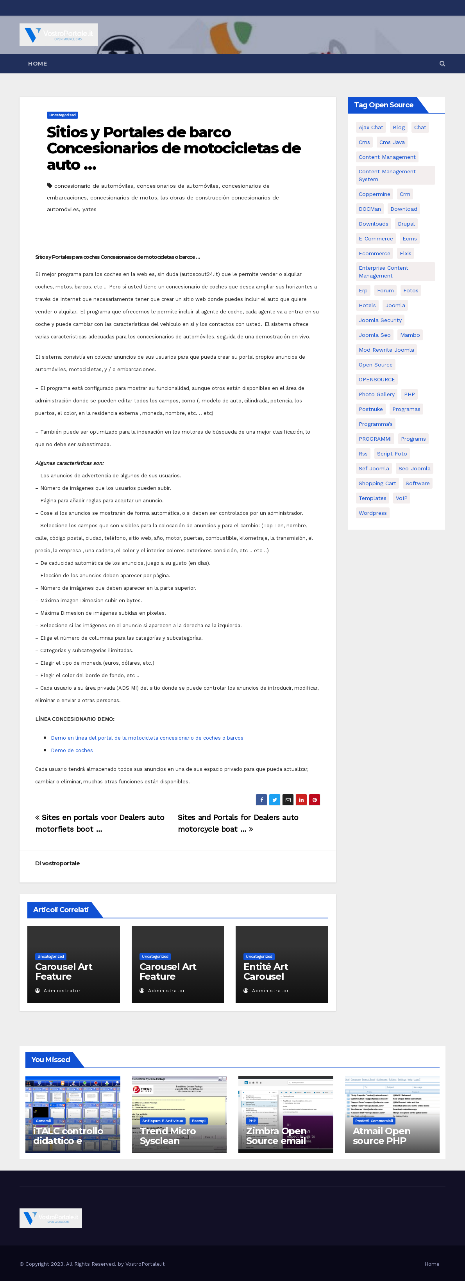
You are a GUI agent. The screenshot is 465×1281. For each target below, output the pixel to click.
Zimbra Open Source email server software (282, 1140)
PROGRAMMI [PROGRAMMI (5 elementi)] (375, 439)
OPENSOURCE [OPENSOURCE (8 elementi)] (377, 379)
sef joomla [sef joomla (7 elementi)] (374, 468)
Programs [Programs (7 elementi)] (413, 439)
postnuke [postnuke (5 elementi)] (371, 409)
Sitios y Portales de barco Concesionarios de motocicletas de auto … (173, 148)
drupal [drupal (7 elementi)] (406, 224)
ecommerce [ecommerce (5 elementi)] (374, 253)
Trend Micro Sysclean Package (168, 1140)
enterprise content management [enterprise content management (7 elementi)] (383, 272)
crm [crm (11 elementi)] (405, 194)
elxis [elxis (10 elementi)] (405, 253)
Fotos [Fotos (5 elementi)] (410, 290)
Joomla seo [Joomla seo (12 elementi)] (375, 335)
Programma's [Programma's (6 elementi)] (376, 424)
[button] (442, 63)
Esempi (199, 1121)
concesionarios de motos (123, 197)
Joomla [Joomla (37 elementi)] (395, 305)
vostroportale (61, 863)
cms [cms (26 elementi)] (364, 142)
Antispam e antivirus (162, 1121)
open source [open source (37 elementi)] (376, 364)
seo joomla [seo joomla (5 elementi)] (415, 468)
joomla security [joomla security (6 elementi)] (380, 320)
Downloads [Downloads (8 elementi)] (373, 224)
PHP (252, 1121)
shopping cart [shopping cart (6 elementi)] (377, 483)
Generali (43, 1121)
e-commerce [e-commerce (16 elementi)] (376, 238)
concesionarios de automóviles (177, 186)
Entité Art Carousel (265, 971)
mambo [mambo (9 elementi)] (410, 335)
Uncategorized (62, 115)
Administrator (58, 990)
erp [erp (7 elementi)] (363, 290)
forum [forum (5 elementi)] (385, 290)
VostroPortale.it (145, 1264)
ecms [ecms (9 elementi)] (409, 238)
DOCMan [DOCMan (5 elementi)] (370, 209)
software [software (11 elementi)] (418, 483)
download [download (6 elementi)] (403, 209)
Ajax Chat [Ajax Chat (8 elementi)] (371, 127)
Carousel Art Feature (63, 971)
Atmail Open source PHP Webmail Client (388, 1140)
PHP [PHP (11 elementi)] (409, 394)
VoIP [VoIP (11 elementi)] (402, 498)
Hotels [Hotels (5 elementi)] (367, 305)
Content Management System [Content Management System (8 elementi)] (387, 175)
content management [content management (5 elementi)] (387, 157)
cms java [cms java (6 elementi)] (392, 142)
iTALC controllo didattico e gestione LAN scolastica (68, 1145)
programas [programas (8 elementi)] (406, 409)
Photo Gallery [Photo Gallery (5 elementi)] (377, 394)
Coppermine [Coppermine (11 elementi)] (374, 194)
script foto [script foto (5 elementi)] (392, 453)
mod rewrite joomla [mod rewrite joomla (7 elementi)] (386, 350)
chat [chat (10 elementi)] (420, 127)
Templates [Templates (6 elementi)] (372, 498)
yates (89, 209)
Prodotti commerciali (374, 1121)
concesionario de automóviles (93, 186)
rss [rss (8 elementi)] (363, 453)
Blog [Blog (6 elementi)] (399, 127)
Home (37, 63)
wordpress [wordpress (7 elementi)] (373, 513)
